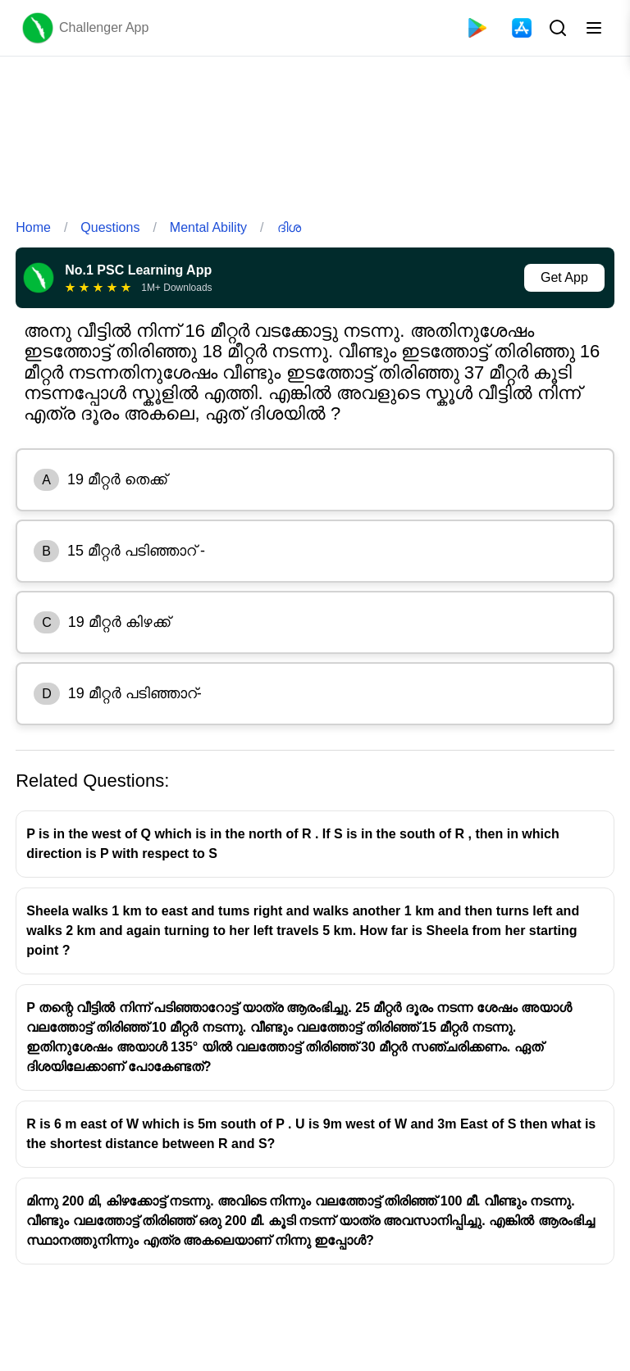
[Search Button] (556, 28)
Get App (564, 277)
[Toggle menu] (594, 28)
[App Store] (522, 28)
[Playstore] (477, 28)
